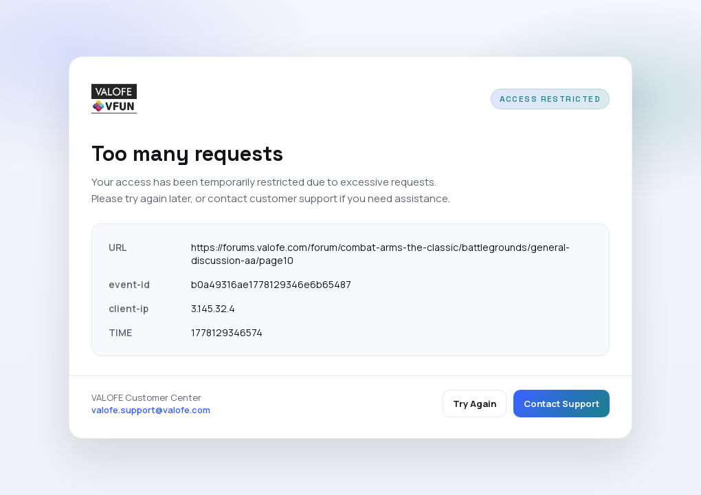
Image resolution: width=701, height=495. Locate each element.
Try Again (474, 403)
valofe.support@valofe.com (150, 410)
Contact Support (561, 403)
